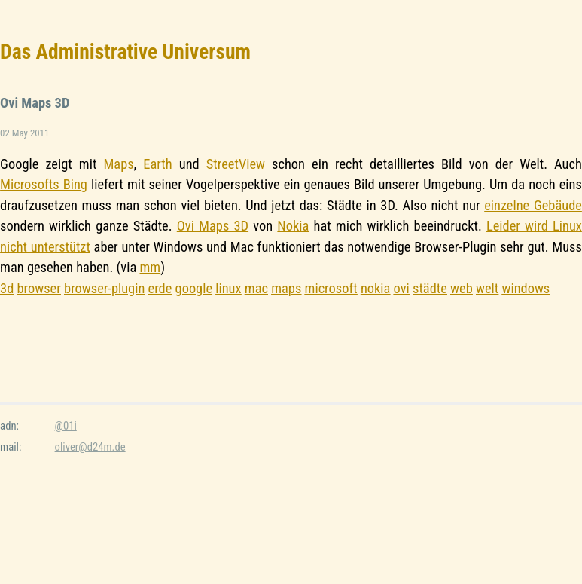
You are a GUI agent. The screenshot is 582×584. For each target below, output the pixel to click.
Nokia (293, 226)
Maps (118, 164)
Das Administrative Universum (125, 51)
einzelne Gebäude (533, 205)
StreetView (235, 164)
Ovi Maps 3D (212, 226)
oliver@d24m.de (90, 447)
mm (149, 267)
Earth (157, 164)
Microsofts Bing (43, 184)
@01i (66, 426)
